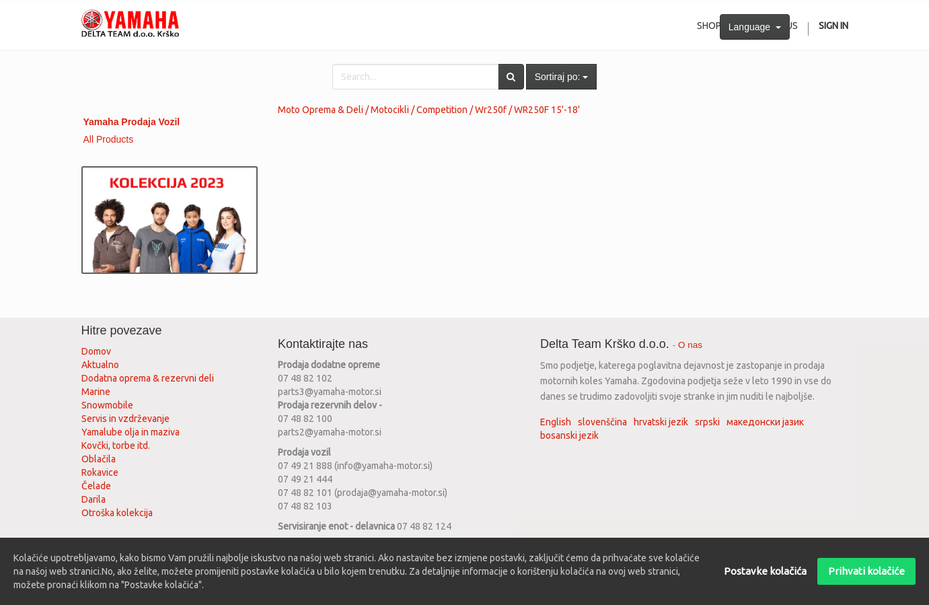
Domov (96, 351)
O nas (690, 345)
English (555, 422)
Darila (93, 499)
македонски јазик (765, 422)
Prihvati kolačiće (866, 571)
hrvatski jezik (661, 422)
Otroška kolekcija (117, 512)
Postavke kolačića (765, 571)
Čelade (96, 486)
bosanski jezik (569, 435)
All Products (108, 139)
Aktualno (100, 364)
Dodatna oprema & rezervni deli (147, 378)
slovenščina (602, 422)
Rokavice (99, 472)
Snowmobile (107, 405)
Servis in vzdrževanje (125, 418)
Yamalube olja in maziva (130, 432)
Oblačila (98, 459)
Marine (95, 391)
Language (755, 27)
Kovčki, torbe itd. (115, 445)
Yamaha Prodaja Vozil (131, 121)
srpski (707, 422)
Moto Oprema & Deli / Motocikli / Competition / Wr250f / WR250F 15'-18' (429, 109)
